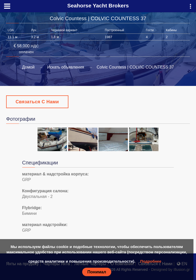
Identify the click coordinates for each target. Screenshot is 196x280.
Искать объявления (65, 67)
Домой (28, 67)
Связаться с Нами (37, 101)
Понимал (96, 272)
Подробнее (150, 261)
